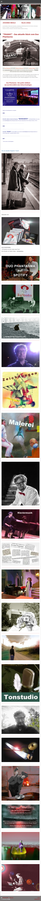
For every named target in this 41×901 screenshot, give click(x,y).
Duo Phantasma (7, 68)
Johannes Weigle (32, 68)
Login (38, 897)
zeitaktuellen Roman (8, 70)
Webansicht (37, 899)
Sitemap (11, 897)
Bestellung (20, 251)
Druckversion (5, 897)
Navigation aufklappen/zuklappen (20, 1)
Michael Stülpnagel (19, 68)
